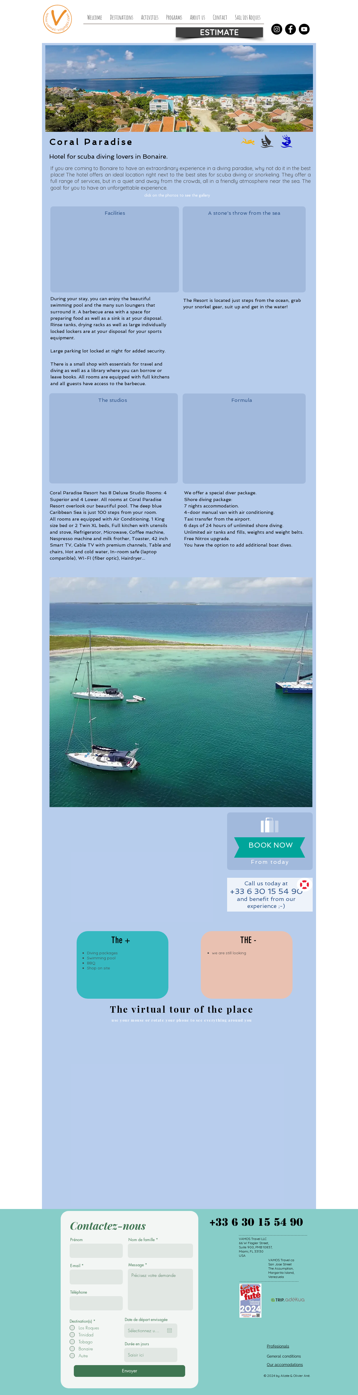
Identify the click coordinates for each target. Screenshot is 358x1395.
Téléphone (78, 1292)
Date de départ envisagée (146, 1320)
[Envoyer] (129, 1371)
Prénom (76, 1240)
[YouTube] (304, 29)
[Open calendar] (169, 1330)
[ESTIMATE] (219, 32)
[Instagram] (276, 29)
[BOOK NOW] (270, 845)
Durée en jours (137, 1344)
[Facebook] (290, 29)
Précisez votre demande (160, 1289)
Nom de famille (141, 1240)
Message (136, 1265)
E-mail (75, 1266)
